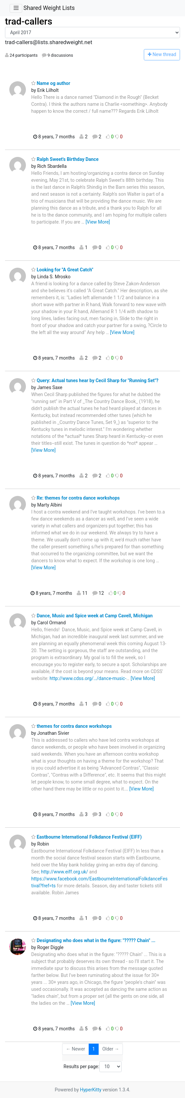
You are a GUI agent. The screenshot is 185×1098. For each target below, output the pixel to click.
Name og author (50, 83)
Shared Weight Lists (49, 8)
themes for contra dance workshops (71, 726)
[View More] (98, 222)
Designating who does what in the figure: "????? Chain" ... (93, 940)
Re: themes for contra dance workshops (75, 498)
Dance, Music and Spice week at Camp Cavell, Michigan (92, 615)
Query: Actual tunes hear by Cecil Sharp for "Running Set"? (94, 380)
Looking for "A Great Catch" (62, 269)
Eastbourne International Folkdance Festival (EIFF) (86, 837)
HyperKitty (91, 1089)
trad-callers (28, 21)
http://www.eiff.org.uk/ (64, 871)
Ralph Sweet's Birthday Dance (65, 159)
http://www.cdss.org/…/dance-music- (87, 678)
